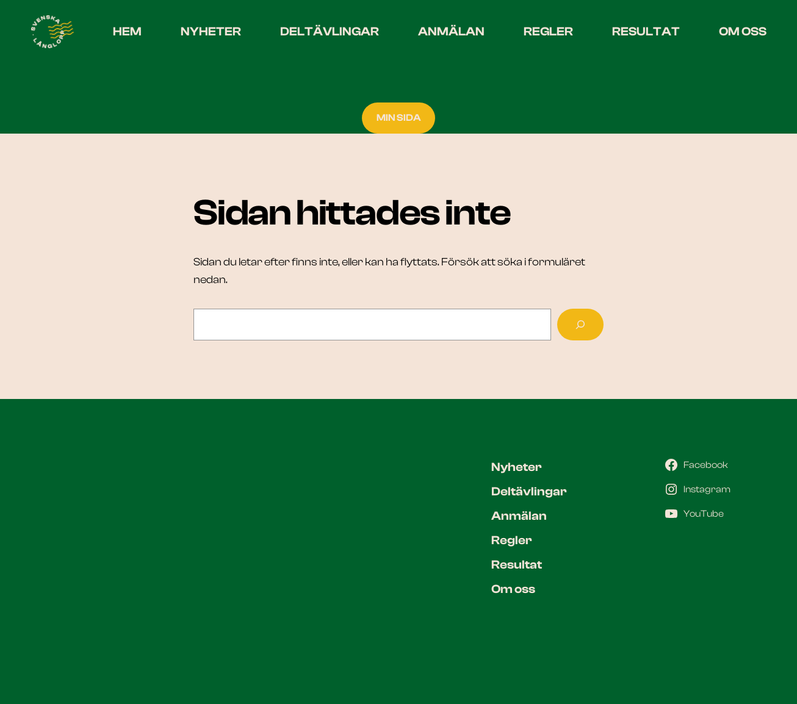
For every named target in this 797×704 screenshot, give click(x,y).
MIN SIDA (399, 117)
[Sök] (580, 324)
